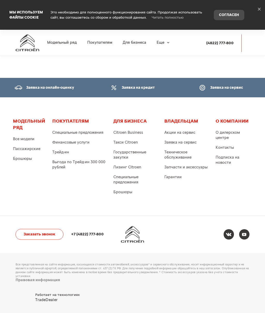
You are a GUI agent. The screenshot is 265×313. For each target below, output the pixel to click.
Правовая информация (38, 280)
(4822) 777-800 (220, 34)
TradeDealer (46, 300)
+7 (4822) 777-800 (87, 234)
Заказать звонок (39, 234)
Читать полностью (168, 13)
